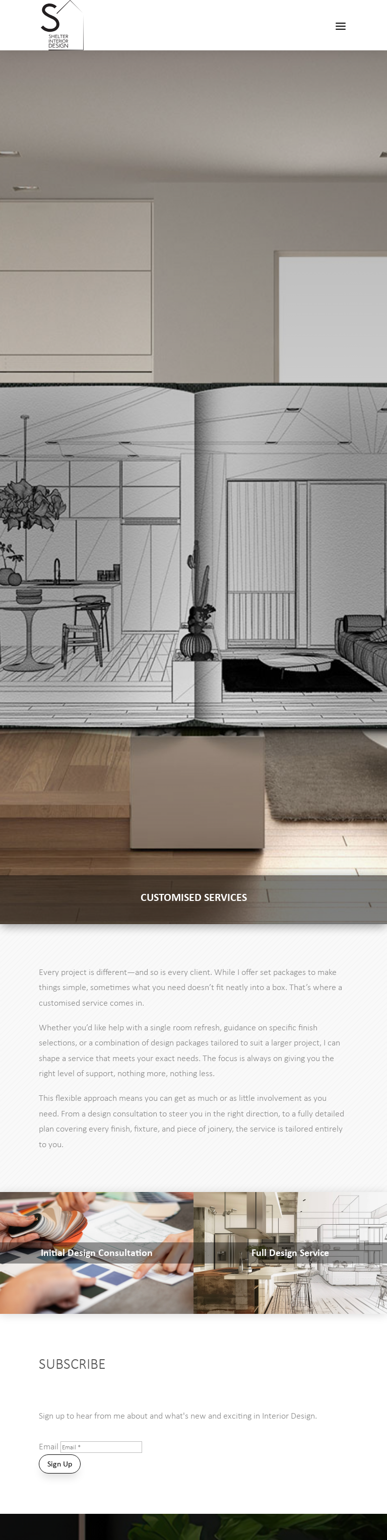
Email (48, 1446)
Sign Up (59, 1463)
